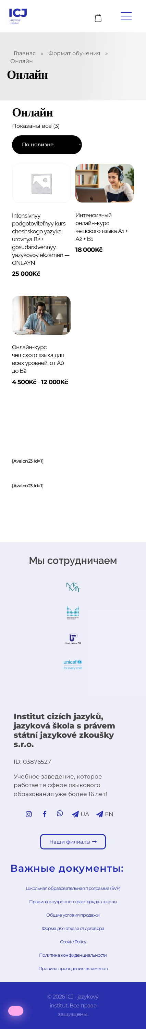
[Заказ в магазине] (47, 144)
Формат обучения (74, 53)
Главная (25, 53)
